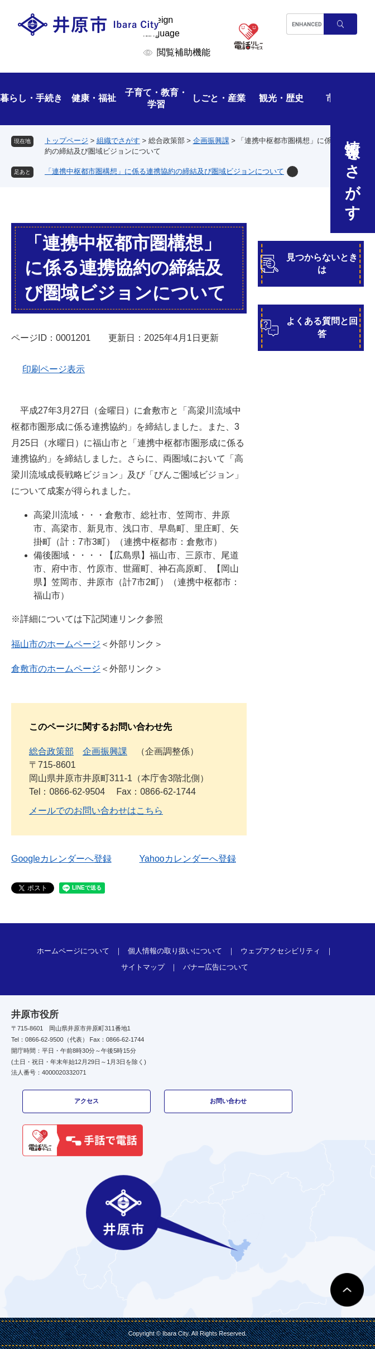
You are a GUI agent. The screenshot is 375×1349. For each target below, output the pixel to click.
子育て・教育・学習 (156, 98)
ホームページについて (73, 951)
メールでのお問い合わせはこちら (96, 810)
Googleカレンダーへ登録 (61, 858)
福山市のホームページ (55, 644)
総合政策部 (51, 751)
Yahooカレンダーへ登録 (188, 858)
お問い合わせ (228, 1101)
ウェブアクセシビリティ (280, 951)
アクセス (86, 1101)
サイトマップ (143, 967)
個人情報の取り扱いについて (175, 951)
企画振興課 (211, 140)
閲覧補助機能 (183, 52)
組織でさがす (118, 140)
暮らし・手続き (31, 98)
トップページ (66, 140)
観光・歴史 (281, 98)
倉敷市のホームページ (55, 668)
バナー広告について (215, 967)
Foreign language (161, 26)
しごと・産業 (219, 98)
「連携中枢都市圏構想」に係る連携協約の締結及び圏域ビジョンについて (164, 171)
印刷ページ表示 (53, 369)
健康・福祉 (93, 98)
